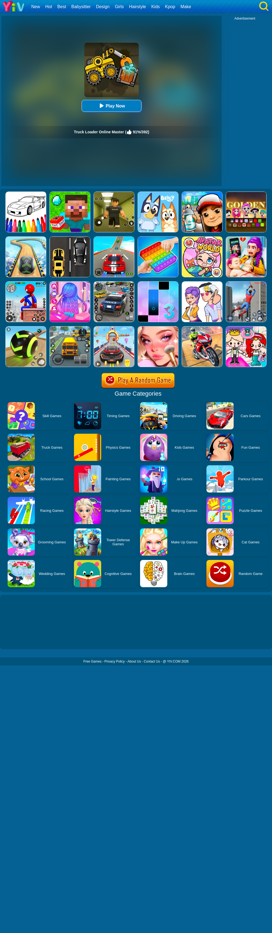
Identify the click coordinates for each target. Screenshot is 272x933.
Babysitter (81, 6)
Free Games (92, 661)
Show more (18, 639)
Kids (155, 6)
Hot (48, 6)
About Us (134, 661)
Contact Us (152, 661)
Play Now (111, 105)
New (35, 6)
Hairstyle (137, 6)
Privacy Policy (114, 661)
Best (61, 6)
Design (103, 6)
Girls (119, 6)
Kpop (170, 6)
